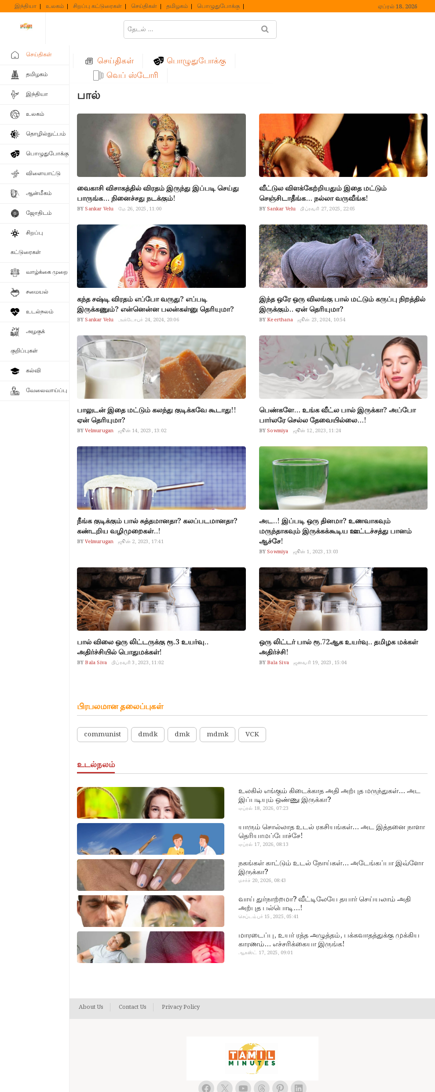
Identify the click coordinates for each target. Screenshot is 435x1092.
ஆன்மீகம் (38, 193)
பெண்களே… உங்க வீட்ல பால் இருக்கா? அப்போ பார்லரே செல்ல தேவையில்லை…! (337, 378)
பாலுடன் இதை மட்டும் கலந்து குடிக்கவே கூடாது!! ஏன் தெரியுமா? (156, 378)
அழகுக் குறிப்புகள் (28, 341)
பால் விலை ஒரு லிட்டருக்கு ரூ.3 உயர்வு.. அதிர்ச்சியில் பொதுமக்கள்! (142, 610)
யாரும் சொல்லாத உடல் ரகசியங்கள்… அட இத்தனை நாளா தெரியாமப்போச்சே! (331, 794)
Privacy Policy (181, 970)
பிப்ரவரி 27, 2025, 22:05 (327, 172)
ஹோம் (104, 29)
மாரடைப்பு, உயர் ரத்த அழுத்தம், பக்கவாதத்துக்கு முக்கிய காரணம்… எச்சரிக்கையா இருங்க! (329, 903)
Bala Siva (95, 625)
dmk (182, 697)
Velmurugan (98, 393)
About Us (91, 970)
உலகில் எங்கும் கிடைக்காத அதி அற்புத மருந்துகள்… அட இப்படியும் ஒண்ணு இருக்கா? (329, 758)
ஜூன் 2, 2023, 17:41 (140, 504)
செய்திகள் (144, 6)
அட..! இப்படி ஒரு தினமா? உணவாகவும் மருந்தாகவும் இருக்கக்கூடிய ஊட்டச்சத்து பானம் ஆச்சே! (335, 494)
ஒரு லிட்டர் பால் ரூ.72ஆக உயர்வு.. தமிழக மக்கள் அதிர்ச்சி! (338, 610)
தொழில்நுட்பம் (46, 134)
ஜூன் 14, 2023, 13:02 (142, 393)
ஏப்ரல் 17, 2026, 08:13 (263, 807)
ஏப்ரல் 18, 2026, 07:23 (263, 771)
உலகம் (55, 6)
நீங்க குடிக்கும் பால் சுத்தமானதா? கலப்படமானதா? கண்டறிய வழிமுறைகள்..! (157, 489)
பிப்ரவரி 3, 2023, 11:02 (137, 625)
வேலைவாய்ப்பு (46, 390)
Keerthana (279, 283)
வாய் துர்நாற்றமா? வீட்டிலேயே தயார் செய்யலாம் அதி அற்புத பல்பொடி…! (324, 866)
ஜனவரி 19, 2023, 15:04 (320, 625)
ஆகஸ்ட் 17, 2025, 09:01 (265, 915)
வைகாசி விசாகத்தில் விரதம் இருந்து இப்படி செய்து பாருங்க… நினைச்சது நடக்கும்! (158, 156)
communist (102, 697)
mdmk (217, 697)
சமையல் (37, 292)
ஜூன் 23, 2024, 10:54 (321, 283)
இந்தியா (26, 6)
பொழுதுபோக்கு (218, 6)
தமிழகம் (177, 6)
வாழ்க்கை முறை (47, 272)
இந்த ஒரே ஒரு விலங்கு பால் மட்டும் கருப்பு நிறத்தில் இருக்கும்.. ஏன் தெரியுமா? (342, 267)
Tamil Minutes (242, 1076)
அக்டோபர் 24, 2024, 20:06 (148, 283)
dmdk (147, 697)
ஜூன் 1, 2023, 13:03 (315, 514)
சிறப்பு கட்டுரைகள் (97, 6)
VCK (252, 697)
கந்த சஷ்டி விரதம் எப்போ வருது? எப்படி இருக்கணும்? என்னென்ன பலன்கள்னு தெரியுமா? (155, 267)
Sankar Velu (98, 172)
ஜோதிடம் (38, 213)
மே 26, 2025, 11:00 (139, 172)
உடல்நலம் (39, 311)
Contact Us (132, 970)
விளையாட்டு (43, 173)
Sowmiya (277, 393)
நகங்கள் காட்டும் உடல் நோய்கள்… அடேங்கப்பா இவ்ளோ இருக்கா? (331, 830)
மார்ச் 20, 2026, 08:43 (262, 843)
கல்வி (33, 370)
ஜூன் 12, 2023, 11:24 (317, 393)
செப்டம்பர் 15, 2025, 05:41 (268, 879)
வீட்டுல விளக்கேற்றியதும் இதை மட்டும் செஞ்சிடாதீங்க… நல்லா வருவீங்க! (323, 156)
